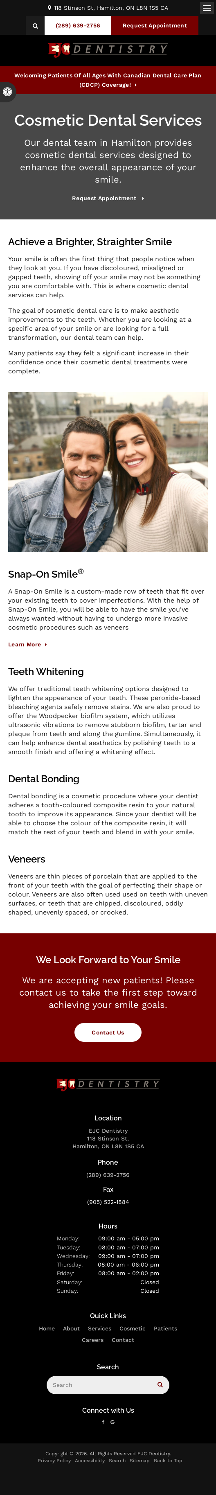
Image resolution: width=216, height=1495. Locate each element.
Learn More (24, 644)
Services (99, 1328)
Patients (165, 1328)
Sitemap (140, 1460)
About (71, 1328)
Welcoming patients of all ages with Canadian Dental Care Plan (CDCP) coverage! (108, 80)
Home (47, 1328)
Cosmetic (132, 1328)
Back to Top (168, 1460)
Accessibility (90, 1460)
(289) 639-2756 (108, 1175)
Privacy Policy (54, 1460)
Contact (123, 1340)
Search (117, 1460)
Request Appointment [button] (155, 25)
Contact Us (108, 1032)
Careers (93, 1340)
